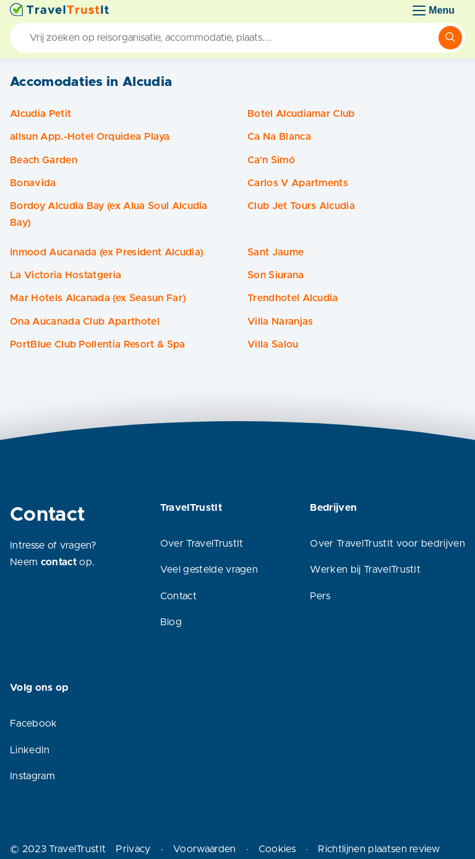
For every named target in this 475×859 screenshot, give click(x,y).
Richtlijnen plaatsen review (379, 849)
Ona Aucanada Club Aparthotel (85, 322)
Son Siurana (275, 275)
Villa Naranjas (280, 322)
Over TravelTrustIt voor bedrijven (387, 544)
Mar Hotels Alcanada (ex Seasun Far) (98, 298)
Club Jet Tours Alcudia (301, 206)
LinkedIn (30, 750)
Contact (178, 596)
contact (59, 562)
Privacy (133, 849)
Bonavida (33, 183)
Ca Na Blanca (279, 137)
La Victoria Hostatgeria (65, 275)
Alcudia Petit (40, 114)
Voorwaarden (204, 849)
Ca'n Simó (271, 160)
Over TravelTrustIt (202, 544)
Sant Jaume (275, 252)
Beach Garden (43, 160)
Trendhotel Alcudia (292, 298)
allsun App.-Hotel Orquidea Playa (89, 137)
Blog (171, 622)
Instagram (32, 776)
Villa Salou (273, 344)
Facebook (34, 724)
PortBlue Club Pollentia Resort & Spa (98, 344)
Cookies (277, 849)
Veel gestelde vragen (209, 570)
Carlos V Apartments (297, 183)
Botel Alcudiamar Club (301, 114)
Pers (320, 596)
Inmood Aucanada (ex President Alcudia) (106, 252)
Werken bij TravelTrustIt (365, 570)
